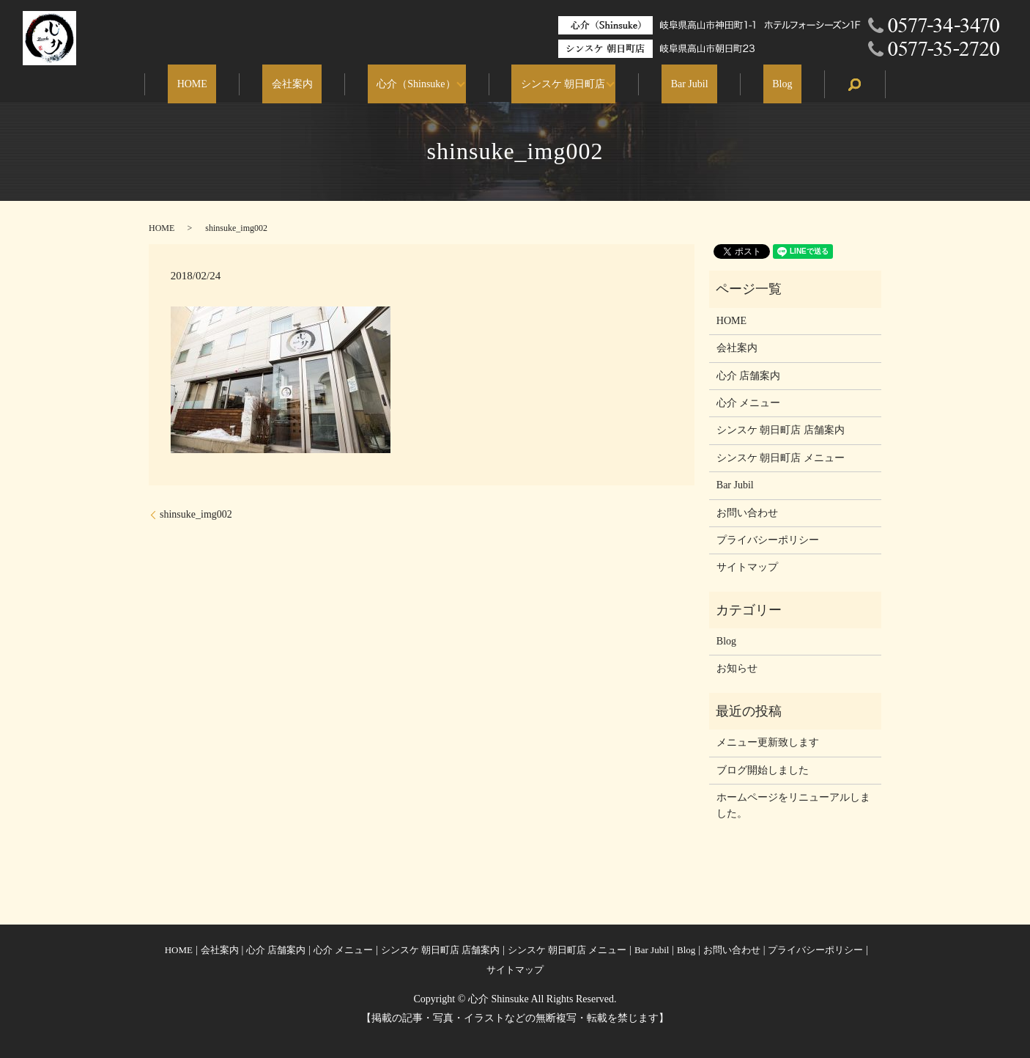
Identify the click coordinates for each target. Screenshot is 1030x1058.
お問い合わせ (747, 512)
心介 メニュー (748, 402)
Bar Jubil (671, 84)
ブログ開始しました (762, 770)
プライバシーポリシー (767, 539)
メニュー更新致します (767, 742)
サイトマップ (747, 567)
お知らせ (736, 668)
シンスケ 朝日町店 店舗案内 (780, 430)
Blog (746, 84)
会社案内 (309, 84)
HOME (228, 84)
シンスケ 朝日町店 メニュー (780, 457)
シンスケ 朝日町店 (553, 84)
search (809, 84)
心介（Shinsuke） (416, 84)
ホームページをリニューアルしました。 (793, 805)
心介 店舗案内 (748, 375)
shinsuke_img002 (196, 514)
